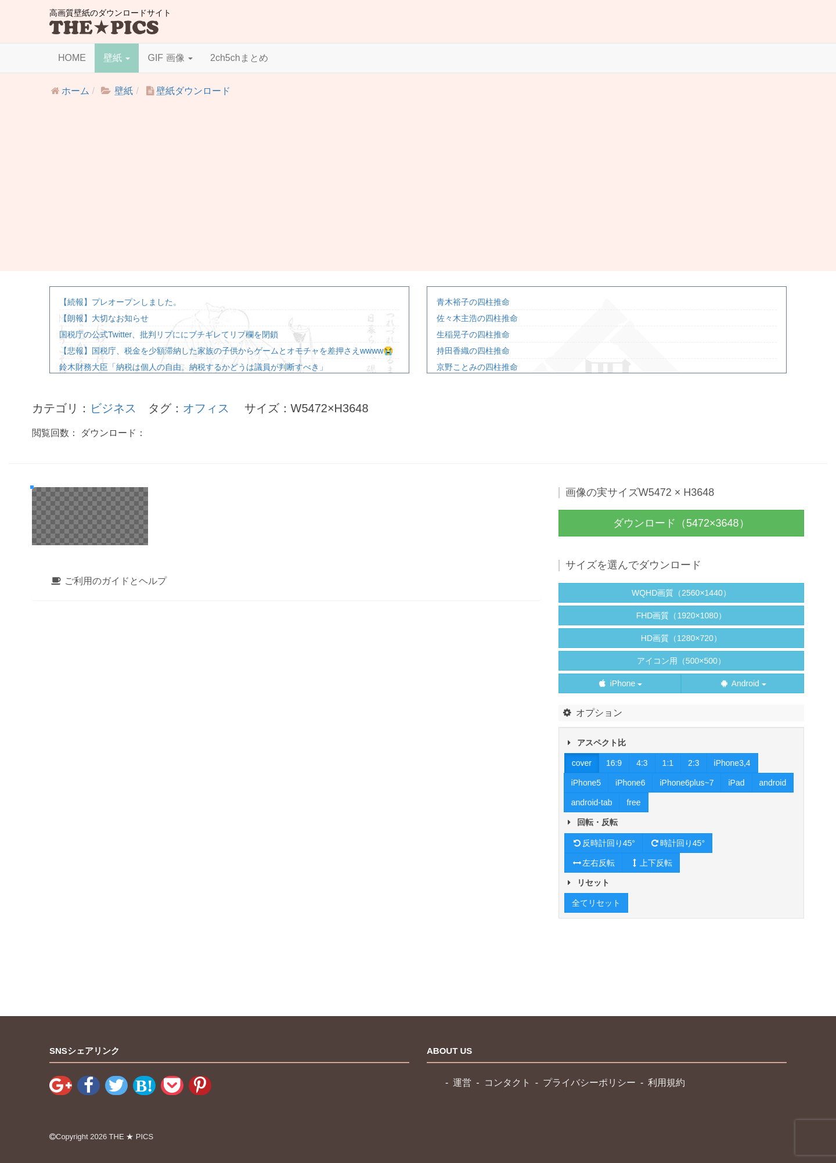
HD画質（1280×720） (681, 638)
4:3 (641, 763)
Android (742, 683)
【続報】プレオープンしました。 (120, 302)
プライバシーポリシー (589, 1083)
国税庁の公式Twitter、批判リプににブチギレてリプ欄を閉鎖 (168, 334)
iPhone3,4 (732, 763)
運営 (462, 1083)
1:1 (667, 763)
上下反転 (650, 862)
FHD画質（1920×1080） (681, 615)
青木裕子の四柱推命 (473, 302)
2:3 (693, 763)
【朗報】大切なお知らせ (104, 318)
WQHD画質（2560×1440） (681, 592)
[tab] (286, 862)
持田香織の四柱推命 (473, 350)
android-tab (591, 802)
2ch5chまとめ (239, 58)
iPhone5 (586, 782)
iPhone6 (630, 782)
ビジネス (113, 408)
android (773, 782)
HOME (72, 58)
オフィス (206, 408)
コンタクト (507, 1083)
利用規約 (666, 1083)
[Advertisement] (418, 190)
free (633, 802)
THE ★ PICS (131, 1136)
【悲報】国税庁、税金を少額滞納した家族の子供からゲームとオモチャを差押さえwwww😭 (226, 350)
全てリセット (596, 903)
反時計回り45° (603, 843)
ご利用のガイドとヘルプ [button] (108, 862)
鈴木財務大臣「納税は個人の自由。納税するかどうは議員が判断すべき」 (193, 367)
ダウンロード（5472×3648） (681, 523)
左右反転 (593, 862)
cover (582, 763)
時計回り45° (677, 843)
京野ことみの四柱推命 (477, 367)
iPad (736, 782)
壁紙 (116, 58)
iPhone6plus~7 (687, 782)
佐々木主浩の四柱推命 (477, 318)
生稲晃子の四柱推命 (473, 334)
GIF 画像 (170, 58)
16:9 (614, 763)
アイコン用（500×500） (681, 660)
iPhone (619, 683)
